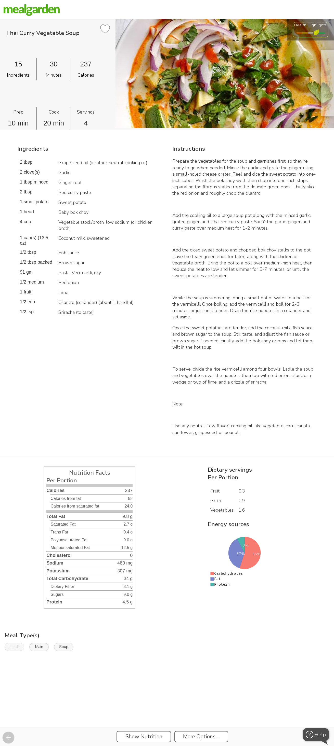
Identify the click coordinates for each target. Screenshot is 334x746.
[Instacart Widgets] (167, 709)
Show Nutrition (143, 736)
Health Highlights (310, 24)
